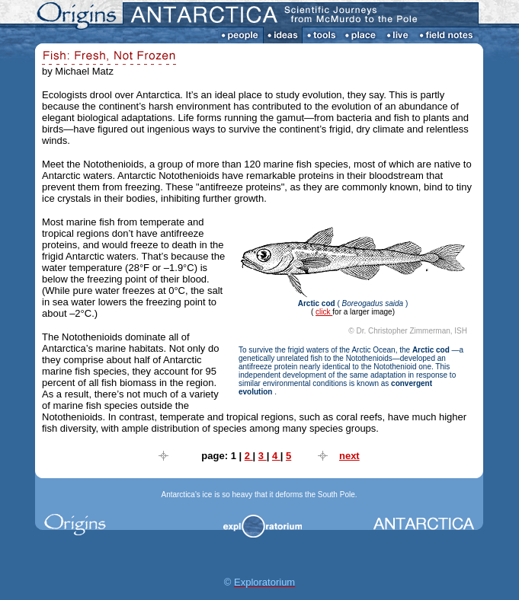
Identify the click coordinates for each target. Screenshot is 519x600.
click (324, 312)
